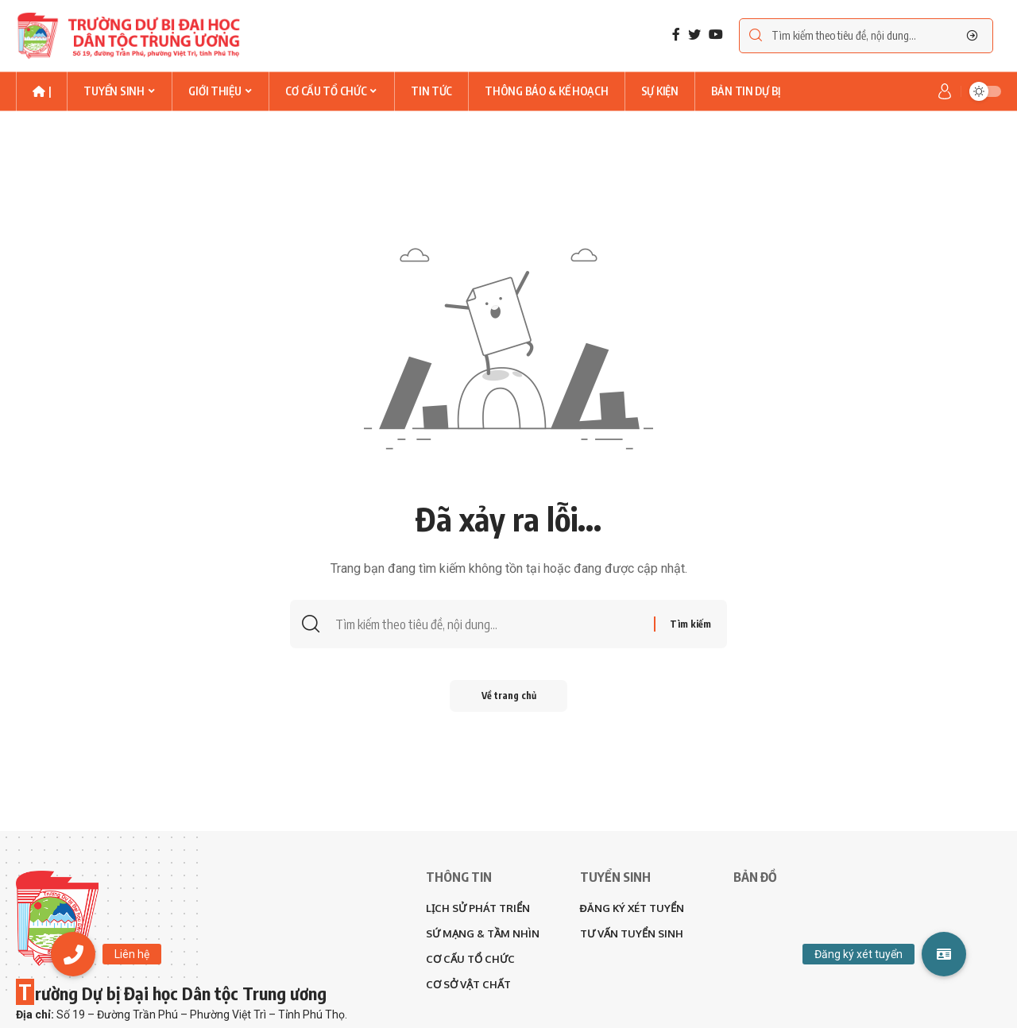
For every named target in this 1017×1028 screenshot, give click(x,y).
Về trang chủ (508, 695)
